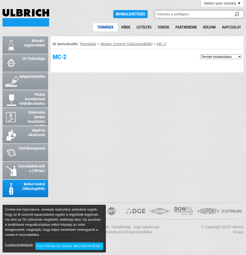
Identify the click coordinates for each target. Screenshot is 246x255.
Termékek (105, 27)
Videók (163, 27)
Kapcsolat (231, 27)
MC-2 (26, 18)
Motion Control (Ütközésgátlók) (126, 44)
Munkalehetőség (130, 14)
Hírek (125, 27)
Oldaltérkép (121, 227)
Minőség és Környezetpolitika (127, 232)
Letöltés (144, 27)
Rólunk (209, 27)
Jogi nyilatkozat (146, 227)
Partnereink (186, 27)
